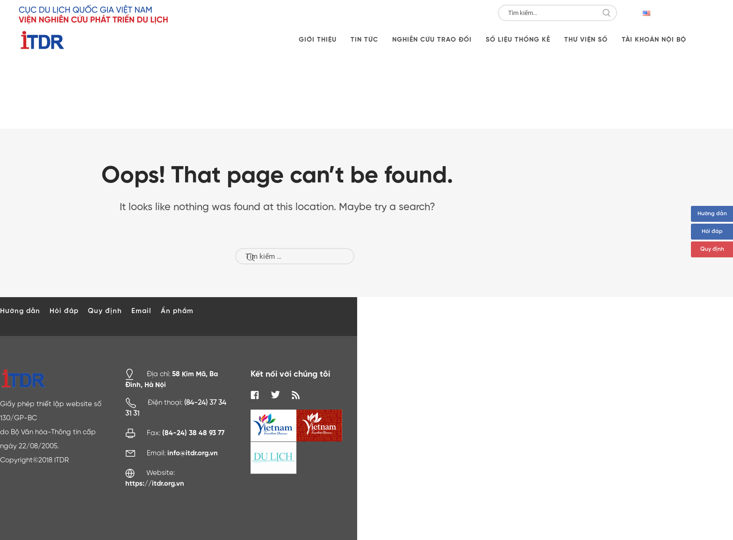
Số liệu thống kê (518, 39)
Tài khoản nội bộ (654, 39)
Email (141, 310)
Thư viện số (586, 39)
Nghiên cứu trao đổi (432, 39)
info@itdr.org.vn (192, 453)
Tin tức (364, 39)
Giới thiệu (318, 39)
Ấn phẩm (177, 310)
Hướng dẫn (712, 214)
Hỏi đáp (712, 231)
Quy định (712, 249)
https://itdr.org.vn (154, 483)
